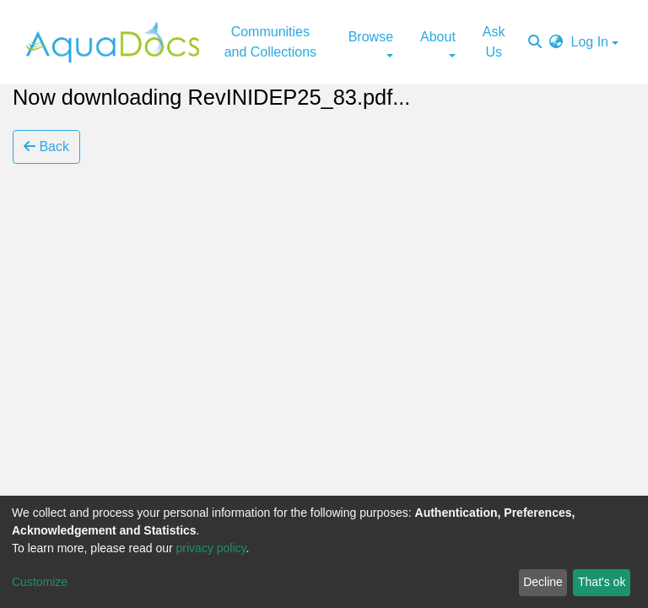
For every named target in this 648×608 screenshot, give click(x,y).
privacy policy (211, 548)
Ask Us (494, 41)
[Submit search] (535, 42)
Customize (40, 582)
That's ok (601, 582)
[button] (556, 42)
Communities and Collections (270, 41)
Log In (589, 42)
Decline (543, 582)
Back (46, 146)
